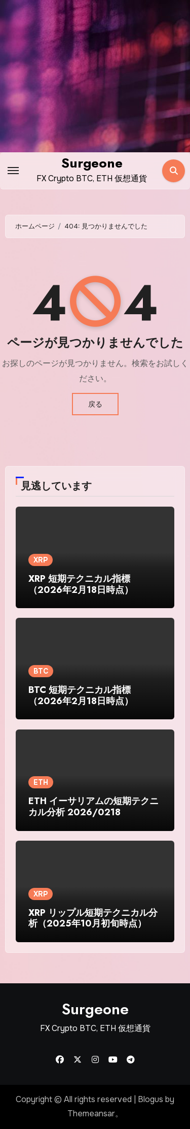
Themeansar (91, 1113)
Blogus (150, 1099)
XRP (40, 559)
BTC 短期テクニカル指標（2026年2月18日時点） (80, 695)
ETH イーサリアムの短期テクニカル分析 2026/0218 (93, 806)
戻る (95, 404)
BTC (40, 671)
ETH (40, 782)
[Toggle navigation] (13, 170)
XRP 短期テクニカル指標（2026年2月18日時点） (80, 584)
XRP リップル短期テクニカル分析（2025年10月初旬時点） (93, 918)
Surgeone (92, 163)
